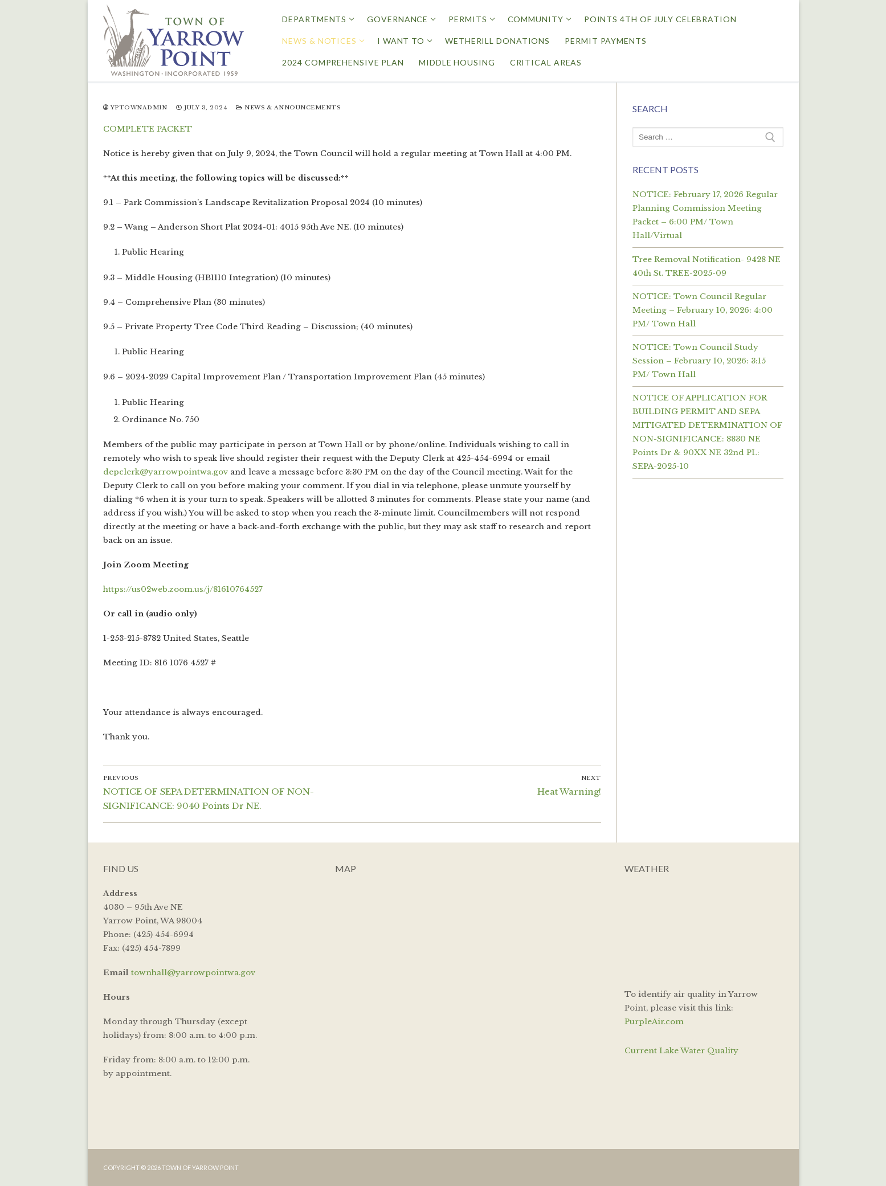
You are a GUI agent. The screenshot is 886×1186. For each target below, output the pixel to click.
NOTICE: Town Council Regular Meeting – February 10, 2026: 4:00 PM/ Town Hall (702, 310)
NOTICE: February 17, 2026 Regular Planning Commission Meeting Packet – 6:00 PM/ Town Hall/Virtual (705, 215)
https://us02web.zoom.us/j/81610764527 (183, 589)
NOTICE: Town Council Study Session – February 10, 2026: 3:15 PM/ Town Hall (699, 360)
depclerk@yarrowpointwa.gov (165, 472)
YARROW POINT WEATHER (703, 929)
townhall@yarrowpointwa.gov (193, 973)
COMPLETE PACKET (147, 129)
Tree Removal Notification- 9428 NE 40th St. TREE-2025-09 (706, 266)
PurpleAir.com (654, 1021)
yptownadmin (135, 107)
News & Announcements (288, 107)
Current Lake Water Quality (681, 1051)
